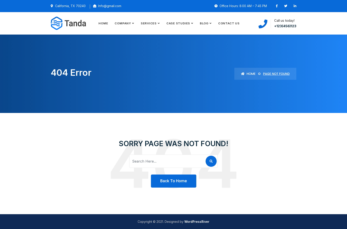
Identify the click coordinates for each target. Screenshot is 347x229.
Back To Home (173, 181)
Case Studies (178, 23)
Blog (204, 23)
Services (149, 23)
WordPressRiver (196, 221)
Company (123, 23)
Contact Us (229, 23)
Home (103, 23)
